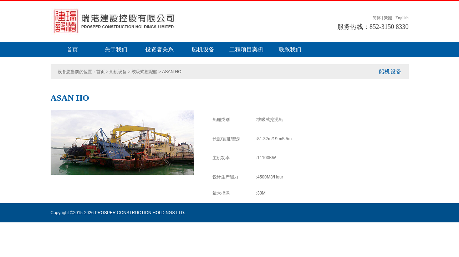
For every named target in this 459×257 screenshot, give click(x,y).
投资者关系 (159, 49)
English (402, 17)
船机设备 (203, 49)
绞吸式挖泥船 (144, 71)
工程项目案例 (246, 49)
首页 (72, 49)
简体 (376, 17)
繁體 (388, 17)
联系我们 (290, 49)
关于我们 (115, 49)
